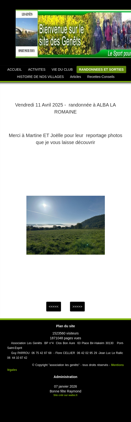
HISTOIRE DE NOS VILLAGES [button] (40, 77)
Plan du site (65, 326)
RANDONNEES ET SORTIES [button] (101, 69)
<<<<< (54, 307)
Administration (65, 377)
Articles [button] (75, 77)
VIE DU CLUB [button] (62, 69)
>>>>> (77, 307)
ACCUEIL (14, 69)
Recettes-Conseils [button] (101, 77)
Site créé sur (66, 395)
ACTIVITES (36, 69)
